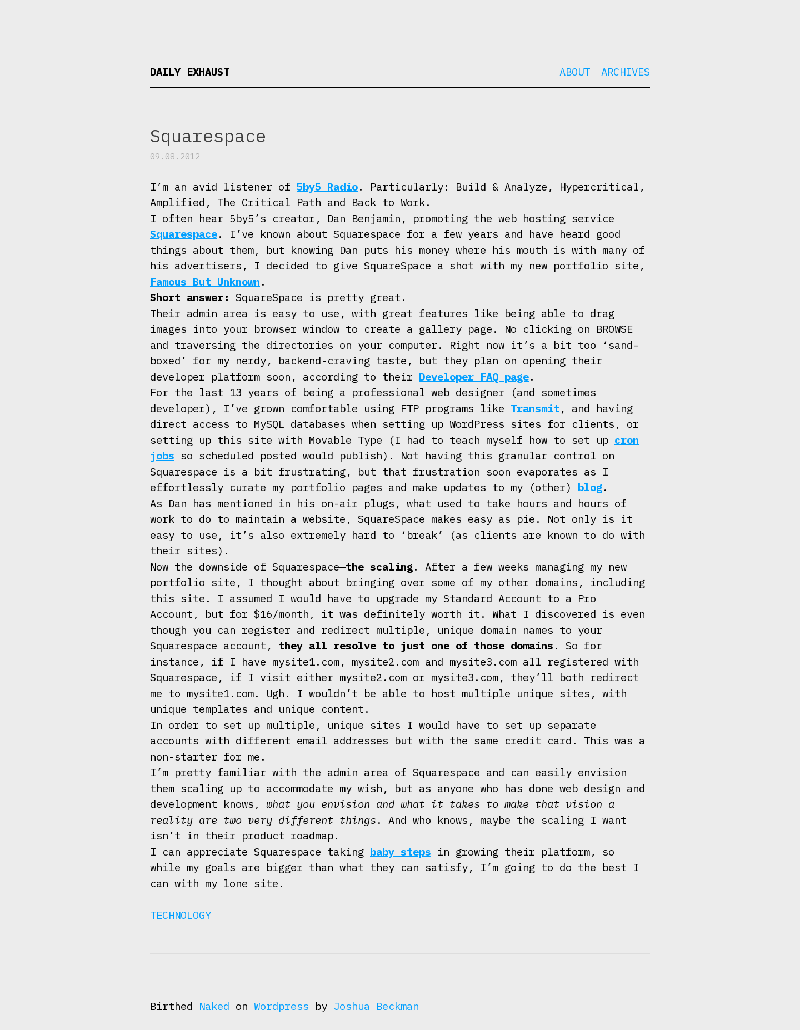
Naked (214, 1006)
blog (590, 487)
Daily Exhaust (189, 71)
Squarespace (183, 234)
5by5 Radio (327, 186)
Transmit (535, 408)
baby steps (400, 851)
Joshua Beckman (376, 1006)
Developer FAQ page (474, 376)
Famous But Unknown (205, 281)
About (574, 71)
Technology (180, 915)
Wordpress (281, 1006)
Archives (625, 71)
